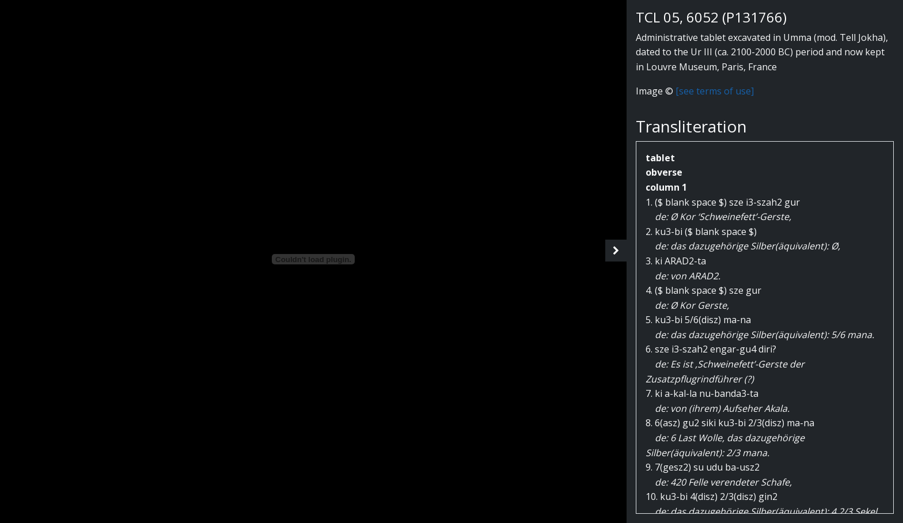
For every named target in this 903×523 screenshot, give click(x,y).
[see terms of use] (715, 91)
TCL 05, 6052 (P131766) (711, 16)
